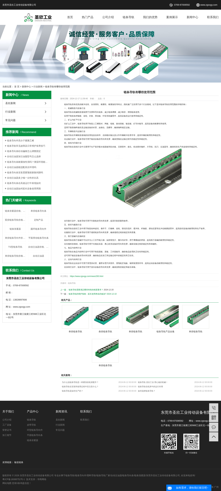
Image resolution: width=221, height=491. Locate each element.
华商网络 (41, 479)
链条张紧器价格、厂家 (15, 211)
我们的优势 (150, 17)
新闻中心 (192, 17)
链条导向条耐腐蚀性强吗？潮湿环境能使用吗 (28, 162)
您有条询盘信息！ (21, 483)
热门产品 (87, 17)
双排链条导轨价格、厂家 (15, 220)
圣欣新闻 (10, 103)
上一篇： (64, 290)
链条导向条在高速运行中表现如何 (24, 183)
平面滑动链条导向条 (38, 238)
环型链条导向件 (35, 430)
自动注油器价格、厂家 (38, 247)
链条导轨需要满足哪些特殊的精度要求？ (86, 290)
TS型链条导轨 (15, 247)
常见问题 (10, 120)
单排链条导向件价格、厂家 (15, 238)
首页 (70, 17)
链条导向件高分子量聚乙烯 (20, 140)
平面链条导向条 (35, 435)
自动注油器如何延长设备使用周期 (24, 188)
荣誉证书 (6, 430)
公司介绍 (108, 17)
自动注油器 (38, 256)
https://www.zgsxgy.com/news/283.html (86, 276)
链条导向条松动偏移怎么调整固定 (24, 151)
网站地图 (6, 483)
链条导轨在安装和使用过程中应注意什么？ (80, 386)
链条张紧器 (15, 229)
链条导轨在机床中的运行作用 (150, 386)
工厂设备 (6, 425)
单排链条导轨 (75, 331)
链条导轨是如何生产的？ (72, 391)
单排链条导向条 (38, 211)
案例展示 (172, 17)
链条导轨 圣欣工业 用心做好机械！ (153, 382)
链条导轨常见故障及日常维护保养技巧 (26, 146)
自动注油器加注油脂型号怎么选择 (24, 156)
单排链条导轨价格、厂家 (15, 256)
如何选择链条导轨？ (146, 391)
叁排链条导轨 (105, 331)
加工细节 (6, 435)
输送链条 (18, 462)
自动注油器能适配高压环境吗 (21, 167)
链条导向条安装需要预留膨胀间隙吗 (25, 172)
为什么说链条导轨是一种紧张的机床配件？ (80, 382)
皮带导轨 (31, 425)
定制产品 (38, 220)
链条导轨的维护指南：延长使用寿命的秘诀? (87, 294)
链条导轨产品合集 (165, 331)
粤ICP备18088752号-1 (14, 479)
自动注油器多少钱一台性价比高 (22, 178)
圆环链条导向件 (38, 229)
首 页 (16, 86)
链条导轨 (128, 17)
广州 (216, 487)
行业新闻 (38, 86)
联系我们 (213, 17)
